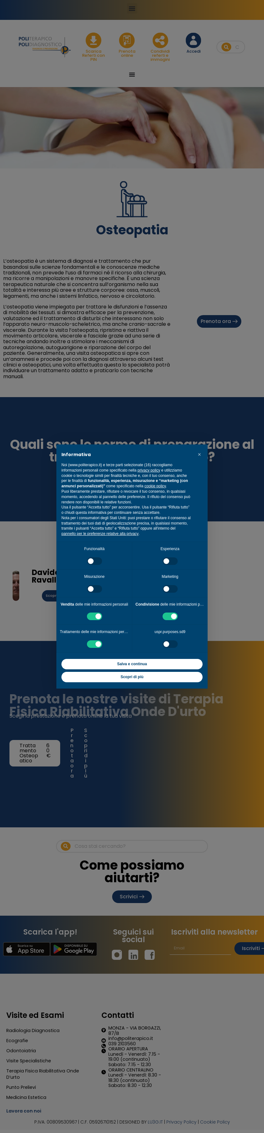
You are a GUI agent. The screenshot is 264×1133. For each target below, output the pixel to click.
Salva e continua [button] (132, 664)
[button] (199, 454)
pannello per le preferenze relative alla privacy (100, 533)
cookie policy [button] (155, 486)
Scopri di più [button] (132, 677)
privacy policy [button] (148, 470)
